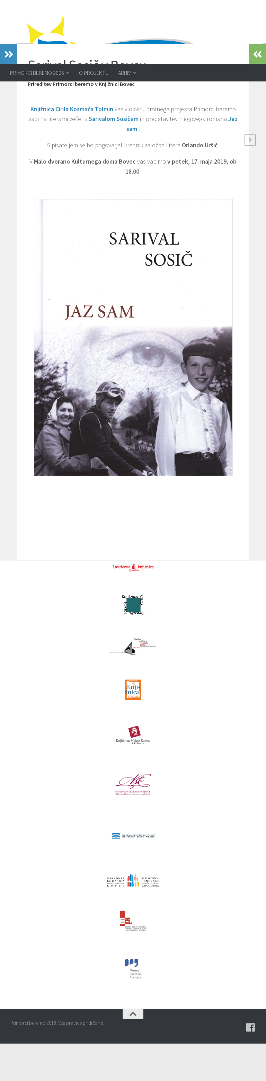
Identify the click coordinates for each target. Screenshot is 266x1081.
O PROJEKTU (93, 72)
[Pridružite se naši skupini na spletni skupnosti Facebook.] (251, 1065)
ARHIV (124, 72)
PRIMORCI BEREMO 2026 (37, 72)
